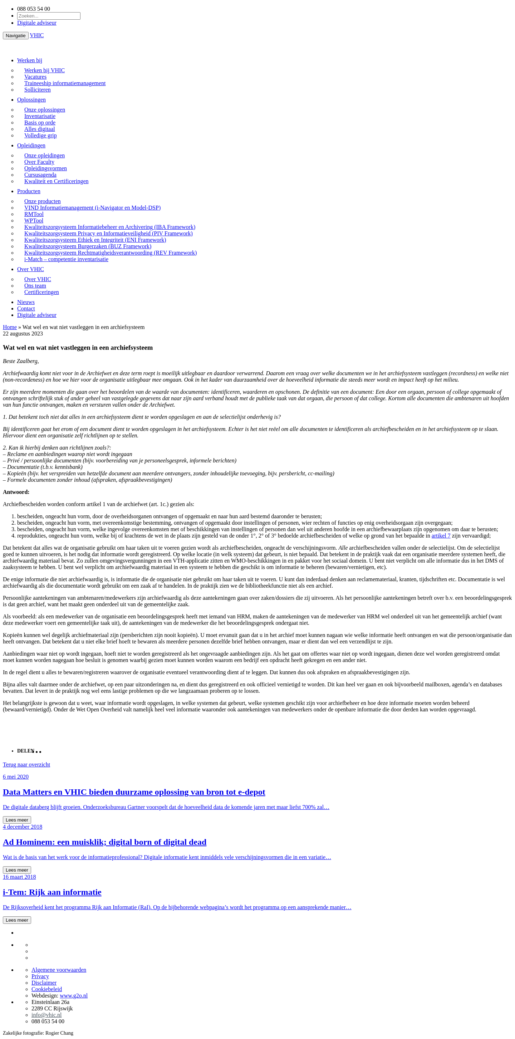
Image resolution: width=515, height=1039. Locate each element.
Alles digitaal (39, 129)
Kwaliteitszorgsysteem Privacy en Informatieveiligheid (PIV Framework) (108, 233)
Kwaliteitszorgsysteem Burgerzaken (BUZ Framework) (87, 246)
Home (10, 327)
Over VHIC (30, 269)
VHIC (37, 35)
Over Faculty (39, 162)
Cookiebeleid (46, 989)
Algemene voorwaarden (58, 970)
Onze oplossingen (44, 110)
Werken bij (29, 60)
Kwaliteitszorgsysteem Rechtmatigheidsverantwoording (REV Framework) (110, 253)
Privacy (40, 976)
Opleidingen (31, 145)
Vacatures (35, 77)
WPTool (33, 220)
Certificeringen (41, 292)
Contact (26, 308)
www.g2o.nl (74, 996)
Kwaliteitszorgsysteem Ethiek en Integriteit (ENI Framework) (95, 240)
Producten (28, 191)
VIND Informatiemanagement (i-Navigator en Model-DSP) (92, 208)
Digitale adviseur (37, 23)
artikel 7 (441, 536)
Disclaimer (44, 983)
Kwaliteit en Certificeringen (56, 181)
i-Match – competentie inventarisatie (66, 259)
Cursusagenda (40, 175)
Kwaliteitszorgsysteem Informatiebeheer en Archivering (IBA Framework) (109, 227)
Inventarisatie (39, 116)
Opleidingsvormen (45, 168)
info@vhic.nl (46, 1015)
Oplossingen (31, 100)
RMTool (34, 214)
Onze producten (42, 201)
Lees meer (17, 820)
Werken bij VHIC (44, 70)
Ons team (35, 286)
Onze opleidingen (44, 155)
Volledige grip (40, 135)
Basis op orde (39, 122)
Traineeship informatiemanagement (65, 83)
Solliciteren (37, 90)
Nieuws (26, 302)
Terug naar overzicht (26, 764)
